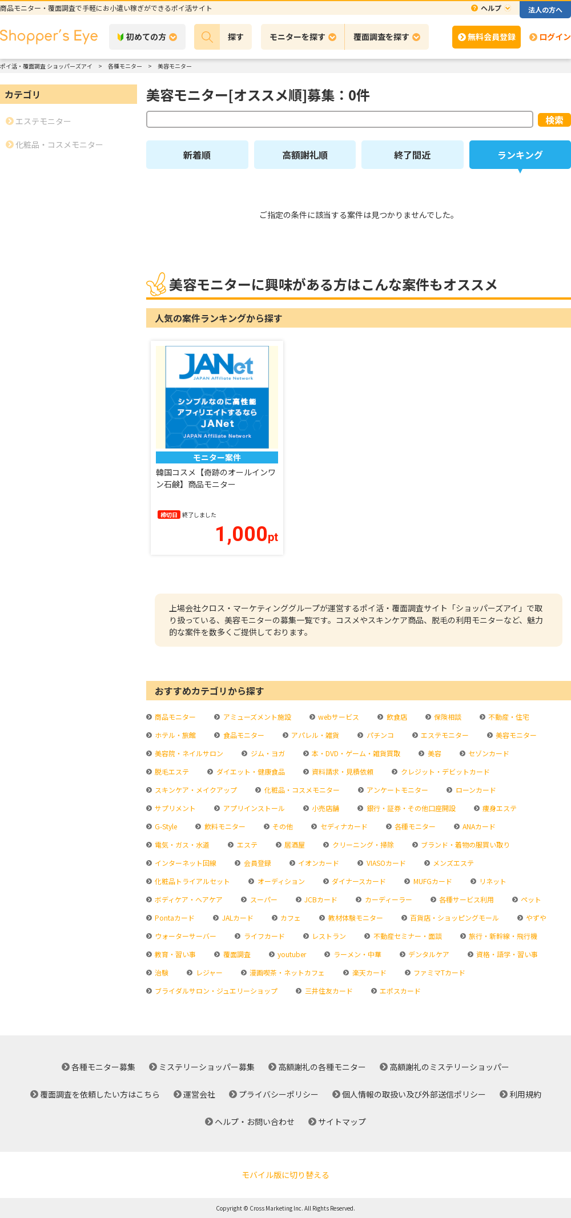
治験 (160, 972)
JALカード (237, 917)
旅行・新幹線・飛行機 (502, 936)
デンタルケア (428, 954)
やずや (535, 917)
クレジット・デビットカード (444, 771)
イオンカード (317, 863)
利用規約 (525, 1094)
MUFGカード (432, 881)
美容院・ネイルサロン (188, 753)
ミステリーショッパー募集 (207, 1066)
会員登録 (256, 863)
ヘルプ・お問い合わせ (255, 1121)
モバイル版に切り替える (285, 1174)
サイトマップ (342, 1121)
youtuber (291, 954)
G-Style (165, 826)
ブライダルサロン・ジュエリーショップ (215, 990)
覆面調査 (236, 954)
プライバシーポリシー (279, 1094)
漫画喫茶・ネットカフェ (286, 972)
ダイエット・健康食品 (250, 771)
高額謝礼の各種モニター (322, 1066)
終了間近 (412, 155)
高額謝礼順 (305, 155)
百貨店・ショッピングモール (453, 917)
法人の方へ (545, 9)
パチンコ (379, 735)
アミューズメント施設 (256, 716)
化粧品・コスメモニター (301, 789)
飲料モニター (224, 826)
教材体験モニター (355, 917)
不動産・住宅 (507, 716)
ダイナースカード (358, 881)
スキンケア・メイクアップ (195, 789)
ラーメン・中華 (356, 954)
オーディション (280, 881)
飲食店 (396, 716)
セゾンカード (488, 753)
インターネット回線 (184, 863)
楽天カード (369, 972)
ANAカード (478, 826)
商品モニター (174, 716)
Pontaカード (174, 917)
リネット (491, 881)
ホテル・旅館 (174, 735)
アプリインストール (253, 808)
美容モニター (515, 735)
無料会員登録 (492, 36)
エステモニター (444, 735)
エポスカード (399, 990)
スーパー (263, 899)
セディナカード (343, 826)
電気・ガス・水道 (181, 844)
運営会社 (199, 1094)
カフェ (290, 917)
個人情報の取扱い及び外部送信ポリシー (414, 1094)
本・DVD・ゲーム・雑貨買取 (355, 753)
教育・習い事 (174, 954)
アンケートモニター (396, 789)
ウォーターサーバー (184, 936)
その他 (282, 826)
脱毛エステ (171, 771)
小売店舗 (324, 808)
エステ (246, 844)
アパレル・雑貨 (314, 735)
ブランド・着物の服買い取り (464, 844)
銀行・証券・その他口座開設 (410, 808)
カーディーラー (387, 899)
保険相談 (446, 716)
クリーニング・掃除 (362, 844)
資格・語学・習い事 (506, 954)
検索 (554, 120)
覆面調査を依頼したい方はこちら (100, 1094)
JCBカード (320, 899)
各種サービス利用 (465, 899)
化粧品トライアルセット (191, 881)
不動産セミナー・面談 (407, 936)
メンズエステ (452, 863)
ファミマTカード (438, 972)
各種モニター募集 (103, 1066)
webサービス (337, 716)
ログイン (555, 36)
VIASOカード (385, 863)
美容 (433, 753)
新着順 (197, 155)
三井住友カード (328, 990)
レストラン (328, 936)
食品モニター (243, 735)
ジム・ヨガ (267, 753)
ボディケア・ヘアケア (188, 899)
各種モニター (414, 826)
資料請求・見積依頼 (341, 771)
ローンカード (475, 789)
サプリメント (174, 808)
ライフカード (263, 936)
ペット (530, 899)
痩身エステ (499, 808)
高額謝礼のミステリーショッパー (449, 1066)
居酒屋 (294, 844)
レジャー (208, 972)
